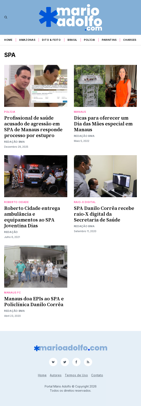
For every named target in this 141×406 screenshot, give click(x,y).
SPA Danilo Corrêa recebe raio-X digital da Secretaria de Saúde (104, 214)
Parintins (109, 39)
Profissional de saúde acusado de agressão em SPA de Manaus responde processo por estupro (33, 127)
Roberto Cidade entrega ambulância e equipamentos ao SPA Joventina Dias (32, 217)
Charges (129, 39)
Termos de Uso (76, 375)
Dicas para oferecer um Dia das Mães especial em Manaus (103, 124)
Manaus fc (12, 292)
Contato (97, 375)
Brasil (72, 39)
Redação (11, 232)
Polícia (89, 39)
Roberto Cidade (16, 202)
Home (8, 39)
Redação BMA (14, 141)
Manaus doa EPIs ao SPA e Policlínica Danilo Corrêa (34, 302)
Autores (55, 375)
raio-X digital (85, 202)
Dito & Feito (51, 39)
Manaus (80, 111)
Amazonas (27, 39)
